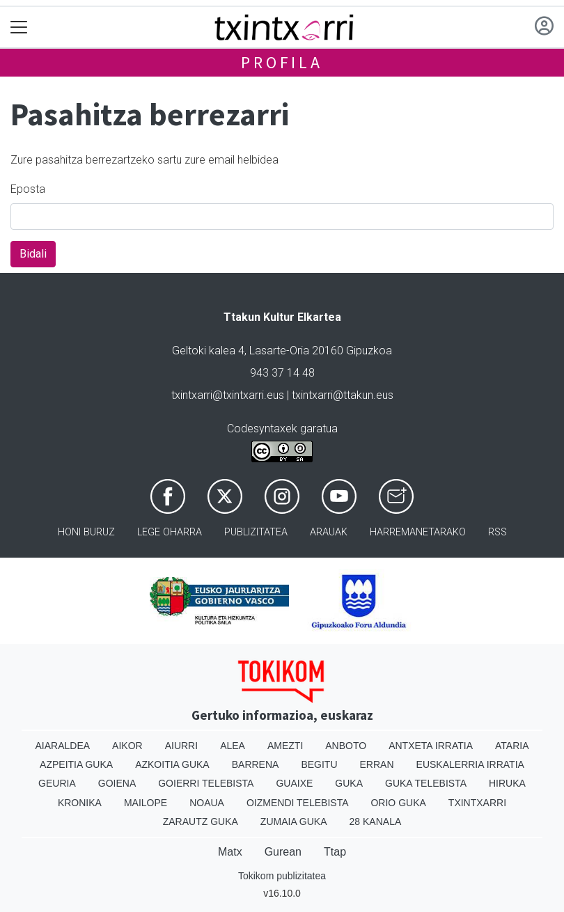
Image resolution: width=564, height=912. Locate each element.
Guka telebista (426, 783)
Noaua (206, 802)
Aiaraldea (63, 745)
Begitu (319, 764)
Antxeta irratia (431, 745)
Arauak (328, 532)
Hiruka (507, 783)
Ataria (512, 745)
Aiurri (181, 745)
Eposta (27, 189)
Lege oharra (169, 532)
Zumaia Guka (293, 821)
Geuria (57, 783)
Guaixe (294, 783)
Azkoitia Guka (172, 764)
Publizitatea (256, 532)
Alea (232, 745)
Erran (377, 764)
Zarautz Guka (200, 821)
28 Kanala (376, 821)
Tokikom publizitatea (282, 875)
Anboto (345, 745)
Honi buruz (86, 532)
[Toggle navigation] (19, 27)
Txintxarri (477, 802)
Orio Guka (397, 802)
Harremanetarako (418, 532)
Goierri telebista (205, 783)
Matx (230, 852)
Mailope (145, 802)
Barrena (255, 764)
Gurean (283, 852)
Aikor (127, 745)
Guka (349, 783)
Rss (497, 532)
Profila (282, 62)
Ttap (335, 852)
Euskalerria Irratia (470, 764)
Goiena (117, 783)
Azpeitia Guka (76, 764)
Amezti (285, 745)
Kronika (80, 802)
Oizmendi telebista (297, 802)
